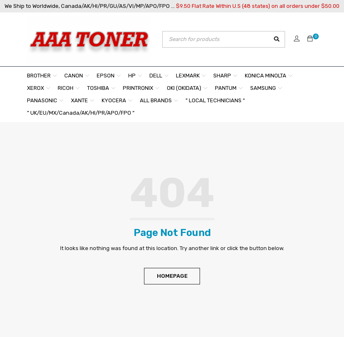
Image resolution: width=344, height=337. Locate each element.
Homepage (172, 276)
